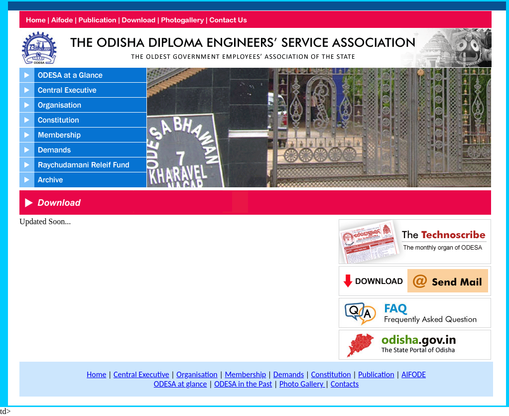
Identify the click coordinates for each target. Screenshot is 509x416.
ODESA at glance (180, 384)
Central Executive (141, 374)
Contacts (345, 384)
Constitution (331, 374)
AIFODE (413, 374)
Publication (376, 374)
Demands (288, 374)
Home (96, 374)
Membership (245, 374)
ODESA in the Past (243, 384)
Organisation (196, 374)
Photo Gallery (302, 384)
